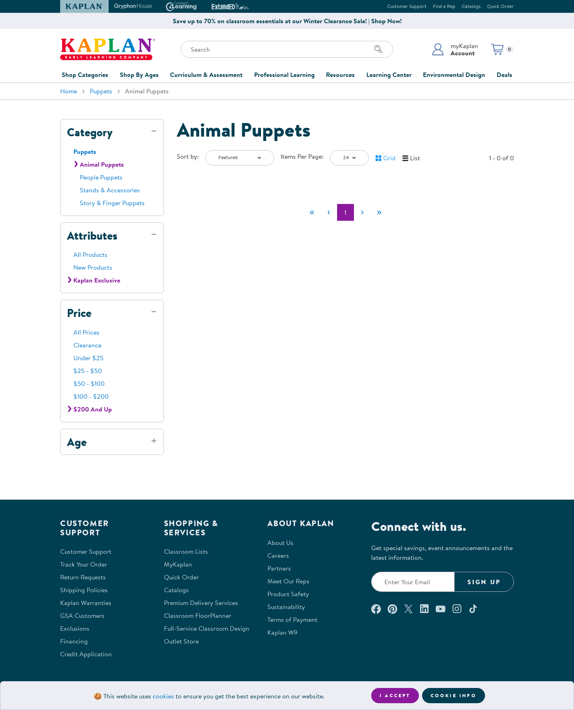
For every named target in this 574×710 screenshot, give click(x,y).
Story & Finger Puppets (112, 202)
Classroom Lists (186, 551)
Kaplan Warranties (85, 602)
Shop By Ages (139, 74)
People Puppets (101, 177)
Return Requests (83, 577)
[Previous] (328, 212)
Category (90, 132)
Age (77, 442)
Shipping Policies (84, 589)
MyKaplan (178, 564)
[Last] (379, 212)
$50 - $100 (89, 383)
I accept (395, 695)
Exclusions (74, 628)
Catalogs (471, 6)
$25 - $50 (87, 370)
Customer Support (406, 6)
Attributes (92, 235)
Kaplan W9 (282, 632)
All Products (90, 254)
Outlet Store (181, 641)
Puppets (101, 91)
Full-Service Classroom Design (206, 628)
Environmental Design (454, 74)
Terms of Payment (292, 619)
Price (79, 313)
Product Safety (288, 593)
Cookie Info (453, 695)
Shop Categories (85, 74)
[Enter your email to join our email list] (413, 582)
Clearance (87, 345)
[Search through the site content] (287, 49)
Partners (279, 568)
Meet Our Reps (288, 581)
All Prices (86, 332)
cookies (163, 696)
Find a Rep (444, 6)
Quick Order (500, 6)
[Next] (362, 212)
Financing (74, 641)
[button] (454, 49)
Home (68, 91)
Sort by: (188, 156)
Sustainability (286, 606)
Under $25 (88, 357)
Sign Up (484, 581)
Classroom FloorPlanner (197, 615)
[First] (311, 212)
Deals (504, 74)
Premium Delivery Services (201, 602)
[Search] (378, 49)
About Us (280, 542)
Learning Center (389, 74)
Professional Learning (284, 74)
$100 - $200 (91, 396)
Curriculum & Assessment (206, 74)
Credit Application (86, 653)
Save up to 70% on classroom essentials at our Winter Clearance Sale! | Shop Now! (287, 20)
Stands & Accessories (110, 190)
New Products (92, 267)
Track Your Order (83, 564)
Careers (278, 555)
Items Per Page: (302, 156)
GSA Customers (82, 615)
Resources (340, 74)
